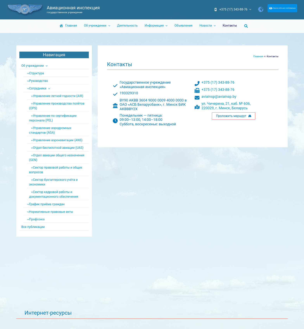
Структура (34, 73)
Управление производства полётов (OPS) (56, 106)
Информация (156, 25)
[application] (250, 9)
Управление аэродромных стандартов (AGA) (59, 130)
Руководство (36, 81)
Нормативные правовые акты (49, 212)
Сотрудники (37, 88)
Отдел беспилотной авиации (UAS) (56, 148)
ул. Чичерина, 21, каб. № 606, (225, 103)
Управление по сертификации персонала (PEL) (52, 118)
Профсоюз (34, 219)
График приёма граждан (45, 204)
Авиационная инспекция (73, 7)
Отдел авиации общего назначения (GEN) (56, 157)
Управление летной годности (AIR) (56, 96)
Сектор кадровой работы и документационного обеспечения (53, 194)
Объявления (183, 25)
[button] (243, 26)
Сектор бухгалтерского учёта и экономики (53, 182)
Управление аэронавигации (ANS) (55, 140)
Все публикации (33, 227)
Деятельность (128, 25)
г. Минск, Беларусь (231, 108)
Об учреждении (99, 25)
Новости (206, 25)
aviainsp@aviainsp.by (218, 96)
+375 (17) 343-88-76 (217, 82)
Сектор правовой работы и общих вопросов (55, 170)
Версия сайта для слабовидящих (282, 8)
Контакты (227, 25)
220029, (208, 108)
